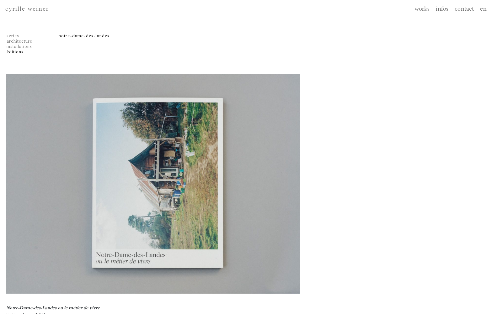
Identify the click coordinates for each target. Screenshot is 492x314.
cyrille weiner (27, 10)
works (422, 10)
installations (19, 47)
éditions (15, 52)
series (13, 36)
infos (442, 10)
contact (464, 10)
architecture (19, 41)
